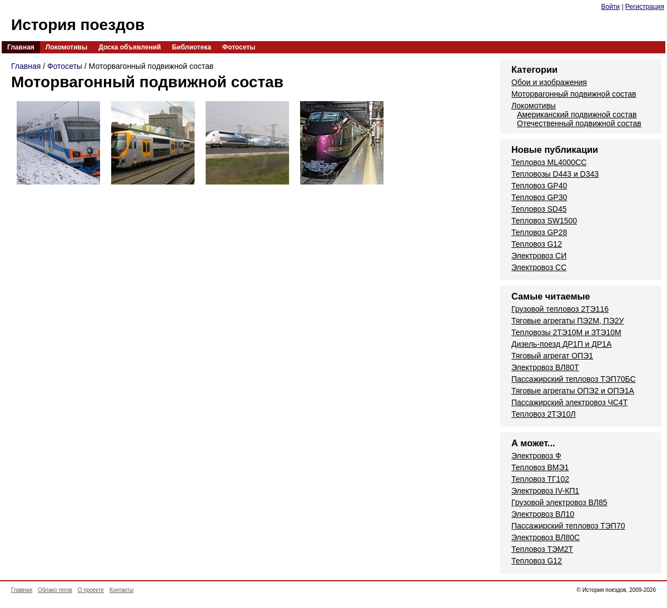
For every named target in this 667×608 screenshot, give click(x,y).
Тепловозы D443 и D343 (555, 174)
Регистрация (644, 7)
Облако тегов (55, 590)
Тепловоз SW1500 (544, 220)
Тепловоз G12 (536, 244)
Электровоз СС (538, 267)
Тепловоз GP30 (539, 197)
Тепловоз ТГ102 (540, 479)
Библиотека (191, 47)
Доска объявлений (129, 47)
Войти (610, 7)
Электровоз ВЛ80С (545, 537)
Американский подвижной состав (576, 114)
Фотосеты (238, 47)
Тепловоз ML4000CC (548, 162)
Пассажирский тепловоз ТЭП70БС (573, 379)
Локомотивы (66, 47)
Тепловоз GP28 (539, 232)
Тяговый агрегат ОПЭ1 (552, 355)
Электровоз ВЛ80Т (545, 367)
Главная (20, 47)
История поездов (78, 24)
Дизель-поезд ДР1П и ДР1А (561, 344)
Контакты (121, 590)
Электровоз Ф (536, 455)
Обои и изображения (549, 82)
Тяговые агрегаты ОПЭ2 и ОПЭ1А (572, 390)
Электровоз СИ (538, 255)
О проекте (91, 590)
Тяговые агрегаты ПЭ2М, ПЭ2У (567, 320)
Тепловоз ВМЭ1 (540, 467)
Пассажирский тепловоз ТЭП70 (568, 525)
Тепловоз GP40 (539, 185)
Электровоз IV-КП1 (545, 490)
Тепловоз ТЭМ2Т (542, 549)
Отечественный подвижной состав (579, 123)
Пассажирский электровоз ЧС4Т (569, 402)
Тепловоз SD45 (538, 209)
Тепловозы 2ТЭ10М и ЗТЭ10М (566, 332)
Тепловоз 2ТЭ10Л (543, 414)
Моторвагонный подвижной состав (573, 93)
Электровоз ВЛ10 (542, 514)
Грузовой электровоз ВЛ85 (559, 502)
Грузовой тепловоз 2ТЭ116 (560, 309)
